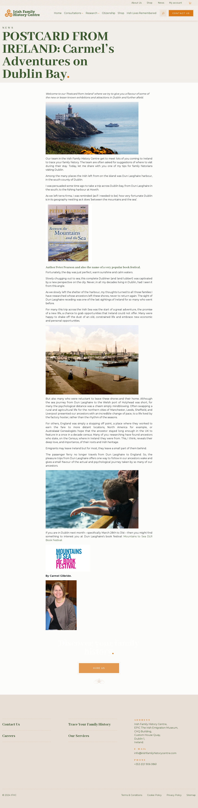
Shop (149, 2)
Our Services (78, 736)
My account (175, 2)
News (161, 2)
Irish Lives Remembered (141, 13)
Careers (8, 736)
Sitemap (191, 795)
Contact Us (181, 13)
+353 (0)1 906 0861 (145, 764)
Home (58, 13)
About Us (136, 2)
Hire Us (99, 668)
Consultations (72, 13)
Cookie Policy (154, 795)
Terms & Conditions (131, 795)
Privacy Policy (174, 795)
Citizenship (108, 13)
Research (91, 13)
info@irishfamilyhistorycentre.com (155, 753)
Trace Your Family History (89, 724)
